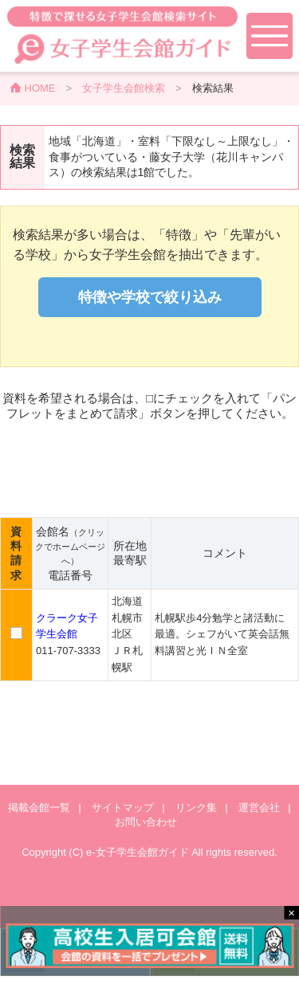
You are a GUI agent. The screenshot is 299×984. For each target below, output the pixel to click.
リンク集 (196, 807)
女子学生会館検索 (123, 88)
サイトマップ (123, 807)
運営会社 (259, 807)
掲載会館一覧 (39, 807)
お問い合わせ (146, 822)
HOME (40, 88)
